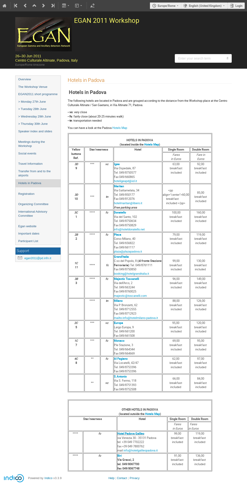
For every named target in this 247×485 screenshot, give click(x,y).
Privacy (135, 478)
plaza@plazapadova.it (128, 251)
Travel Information (30, 163)
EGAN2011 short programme (38, 94)
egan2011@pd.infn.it (37, 258)
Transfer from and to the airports (34, 173)
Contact (122, 478)
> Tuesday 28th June (32, 109)
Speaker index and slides (35, 131)
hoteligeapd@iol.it (125, 181)
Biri (119, 456)
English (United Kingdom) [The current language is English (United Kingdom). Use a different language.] (205, 6)
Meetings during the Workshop (31, 144)
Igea (117, 164)
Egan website (27, 226)
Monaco (119, 341)
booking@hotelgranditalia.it (131, 273)
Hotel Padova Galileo (130, 433)
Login (238, 6)
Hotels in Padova (29, 183)
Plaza (117, 234)
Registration (26, 194)
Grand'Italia (121, 257)
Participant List (28, 241)
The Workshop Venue (32, 87)
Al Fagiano (121, 359)
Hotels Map (119, 128)
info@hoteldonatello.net (129, 229)
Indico (48, 478)
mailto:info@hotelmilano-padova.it (136, 318)
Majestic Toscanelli (126, 279)
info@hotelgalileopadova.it (141, 450)
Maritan (119, 186)
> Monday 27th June (32, 101)
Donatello (120, 212)
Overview (24, 79)
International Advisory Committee (32, 214)
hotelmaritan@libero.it (128, 203)
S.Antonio (120, 376)
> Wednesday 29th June (34, 116)
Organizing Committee (33, 204)
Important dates (28, 233)
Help (111, 478)
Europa (118, 323)
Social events (27, 153)
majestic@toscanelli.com (130, 296)
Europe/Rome (166, 6)
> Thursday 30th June (33, 123)
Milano (118, 301)
